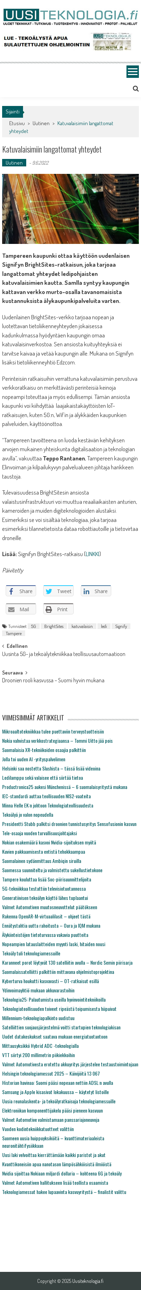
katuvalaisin (82, 626)
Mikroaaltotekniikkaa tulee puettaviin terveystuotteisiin (53, 731)
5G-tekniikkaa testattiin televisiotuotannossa (44, 888)
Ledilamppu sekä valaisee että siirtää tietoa (42, 777)
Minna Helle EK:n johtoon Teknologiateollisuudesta (47, 805)
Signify (121, 626)
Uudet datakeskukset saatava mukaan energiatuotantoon (54, 1036)
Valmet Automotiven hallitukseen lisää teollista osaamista (55, 1182)
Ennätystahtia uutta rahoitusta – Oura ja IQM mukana (51, 925)
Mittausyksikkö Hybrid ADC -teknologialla (40, 1045)
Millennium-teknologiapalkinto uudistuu (38, 1018)
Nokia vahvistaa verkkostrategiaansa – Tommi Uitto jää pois (57, 740)
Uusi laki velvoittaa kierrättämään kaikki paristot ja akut (54, 1154)
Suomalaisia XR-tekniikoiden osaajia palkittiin (44, 749)
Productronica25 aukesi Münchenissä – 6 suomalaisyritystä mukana (64, 786)
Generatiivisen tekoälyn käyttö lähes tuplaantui (45, 897)
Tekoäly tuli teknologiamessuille (31, 953)
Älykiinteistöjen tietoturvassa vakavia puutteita (45, 934)
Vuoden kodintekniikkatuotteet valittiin (38, 1128)
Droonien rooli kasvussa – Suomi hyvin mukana (53, 681)
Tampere (14, 633)
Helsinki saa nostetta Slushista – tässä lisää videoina (51, 768)
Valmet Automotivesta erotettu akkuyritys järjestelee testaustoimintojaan (70, 1064)
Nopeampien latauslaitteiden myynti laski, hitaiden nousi (53, 944)
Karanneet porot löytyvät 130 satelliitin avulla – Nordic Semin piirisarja (67, 962)
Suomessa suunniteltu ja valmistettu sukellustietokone (52, 870)
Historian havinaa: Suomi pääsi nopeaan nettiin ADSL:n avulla (57, 1082)
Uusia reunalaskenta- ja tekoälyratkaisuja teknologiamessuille (58, 1101)
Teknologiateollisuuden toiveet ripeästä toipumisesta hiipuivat (59, 1008)
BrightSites (53, 626)
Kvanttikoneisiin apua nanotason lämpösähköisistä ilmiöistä (56, 1164)
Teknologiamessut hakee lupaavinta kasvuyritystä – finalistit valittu (64, 1191)
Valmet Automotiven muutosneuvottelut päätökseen (49, 907)
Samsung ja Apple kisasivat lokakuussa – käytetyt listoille (55, 1092)
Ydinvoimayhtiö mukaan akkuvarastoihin (38, 990)
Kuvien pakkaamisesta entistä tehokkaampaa (43, 851)
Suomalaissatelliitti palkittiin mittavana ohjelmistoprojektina (58, 971)
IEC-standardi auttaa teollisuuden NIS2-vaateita (46, 796)
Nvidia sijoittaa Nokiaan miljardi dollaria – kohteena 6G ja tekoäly (62, 1173)
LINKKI (92, 554)
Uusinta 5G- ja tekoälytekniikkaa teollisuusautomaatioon (63, 654)
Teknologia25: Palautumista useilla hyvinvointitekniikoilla (54, 999)
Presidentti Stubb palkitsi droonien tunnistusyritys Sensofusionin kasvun (69, 823)
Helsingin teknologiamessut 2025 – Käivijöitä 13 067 (51, 1073)
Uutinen (41, 123)
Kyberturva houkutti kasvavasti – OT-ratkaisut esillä (50, 981)
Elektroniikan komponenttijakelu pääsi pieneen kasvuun (52, 1110)
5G (33, 626)
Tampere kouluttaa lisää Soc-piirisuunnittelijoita (46, 879)
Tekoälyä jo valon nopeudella (27, 814)
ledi (104, 626)
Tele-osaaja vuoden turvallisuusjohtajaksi (39, 833)
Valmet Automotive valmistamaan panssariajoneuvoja (50, 1119)
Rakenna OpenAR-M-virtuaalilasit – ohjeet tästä (46, 916)
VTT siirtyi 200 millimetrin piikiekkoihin (38, 1055)
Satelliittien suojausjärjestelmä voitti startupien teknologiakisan (61, 1027)
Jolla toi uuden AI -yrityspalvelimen (33, 759)
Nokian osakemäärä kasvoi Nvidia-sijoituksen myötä (49, 842)
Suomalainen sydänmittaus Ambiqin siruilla (41, 860)
